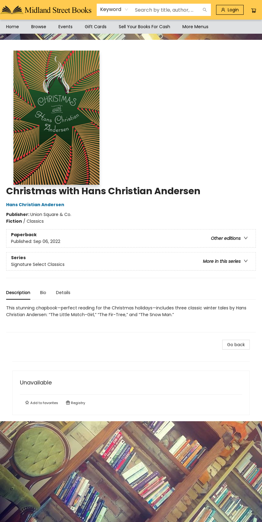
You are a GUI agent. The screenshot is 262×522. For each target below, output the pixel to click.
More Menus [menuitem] (195, 27)
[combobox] (114, 9)
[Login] (230, 10)
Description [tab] (18, 292)
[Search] (205, 10)
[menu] (131, 27)
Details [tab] (63, 292)
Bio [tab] (43, 292)
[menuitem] (12, 27)
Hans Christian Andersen (36, 205)
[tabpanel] (131, 318)
